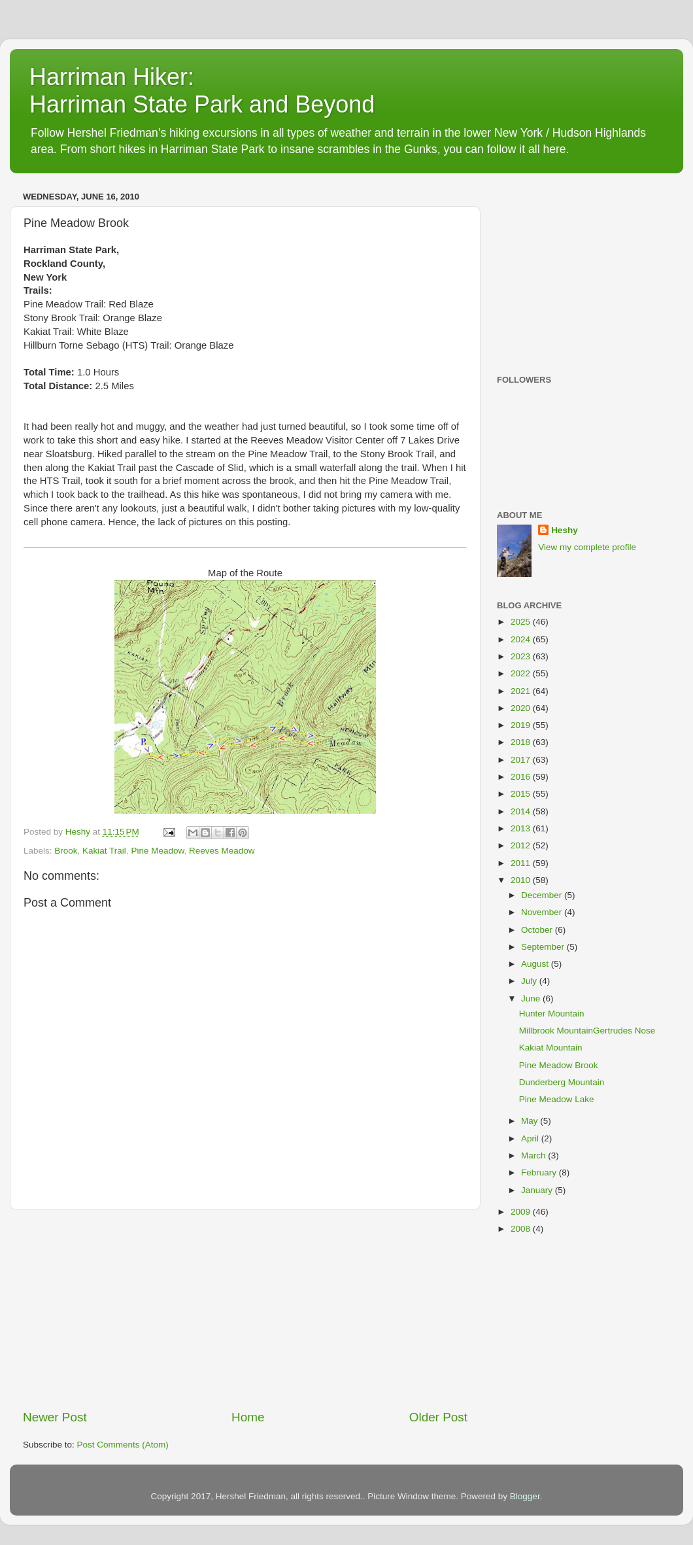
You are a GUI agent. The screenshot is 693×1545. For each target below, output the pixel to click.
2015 (522, 794)
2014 (522, 811)
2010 (522, 880)
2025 (522, 622)
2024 (522, 639)
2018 (522, 742)
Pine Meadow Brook (558, 1065)
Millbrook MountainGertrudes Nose (587, 1030)
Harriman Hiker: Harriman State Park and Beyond (202, 90)
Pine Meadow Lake (556, 1099)
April (531, 1138)
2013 (522, 828)
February (540, 1172)
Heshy (564, 530)
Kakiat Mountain (551, 1047)
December (542, 895)
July (530, 981)
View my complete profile (587, 547)
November (542, 912)
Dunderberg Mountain (562, 1082)
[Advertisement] (245, 1309)
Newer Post (55, 1417)
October (538, 930)
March (534, 1155)
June (532, 998)
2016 (522, 777)
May (530, 1121)
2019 (522, 725)
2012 (522, 845)
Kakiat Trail (104, 851)
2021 (522, 691)
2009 (522, 1212)
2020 (522, 708)
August (536, 964)
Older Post (438, 1417)
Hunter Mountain (551, 1013)
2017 (522, 760)
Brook (65, 851)
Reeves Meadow (222, 851)
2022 (522, 673)
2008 (522, 1229)
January (538, 1190)
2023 (522, 656)
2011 (522, 863)
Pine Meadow (157, 851)
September (544, 947)
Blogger (525, 1496)
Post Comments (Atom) (123, 1445)
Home (247, 1417)
